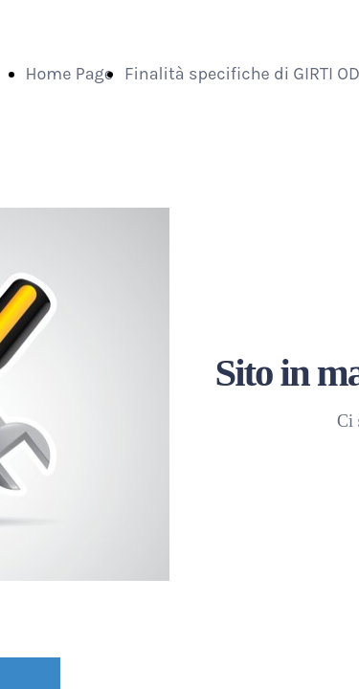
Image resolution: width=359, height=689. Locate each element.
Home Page (70, 73)
